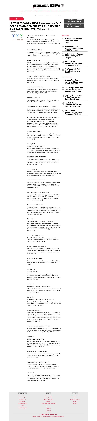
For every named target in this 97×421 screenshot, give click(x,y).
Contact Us (58, 15)
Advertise (48, 15)
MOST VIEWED (65, 35)
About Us (40, 15)
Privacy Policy (51, 416)
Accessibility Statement (59, 416)
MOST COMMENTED (66, 77)
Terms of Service (44, 416)
